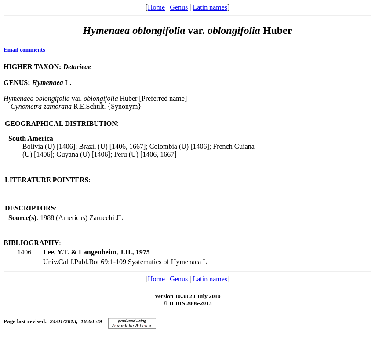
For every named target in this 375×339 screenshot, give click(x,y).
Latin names (210, 7)
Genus (179, 7)
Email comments (24, 49)
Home (156, 7)
